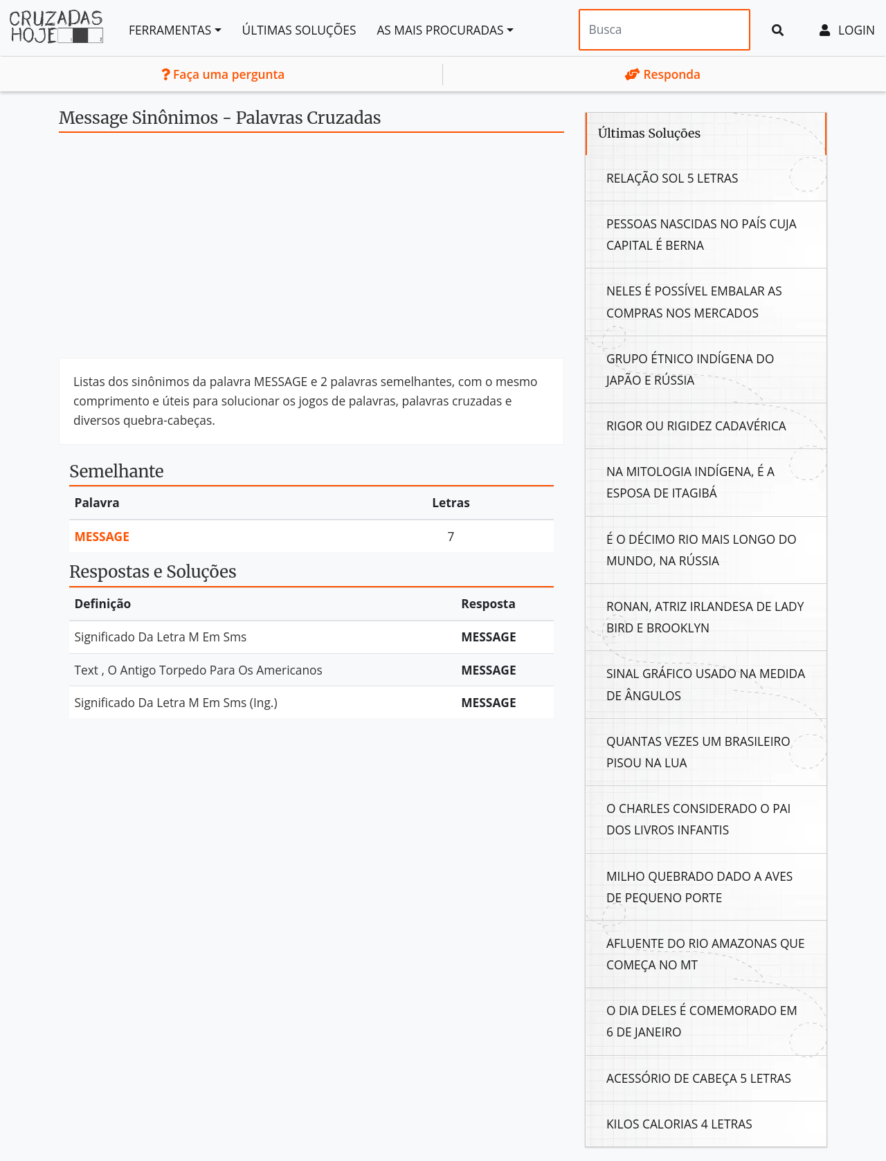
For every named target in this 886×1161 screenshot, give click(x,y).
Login (847, 29)
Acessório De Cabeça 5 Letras (698, 1078)
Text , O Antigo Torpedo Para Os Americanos (199, 669)
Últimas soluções (299, 29)
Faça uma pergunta (223, 74)
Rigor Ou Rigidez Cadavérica (696, 425)
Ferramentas (170, 29)
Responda (662, 74)
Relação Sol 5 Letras (672, 178)
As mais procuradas (440, 29)
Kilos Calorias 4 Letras (679, 1123)
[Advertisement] (311, 250)
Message (102, 536)
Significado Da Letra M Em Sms (161, 636)
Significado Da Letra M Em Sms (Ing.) (176, 702)
